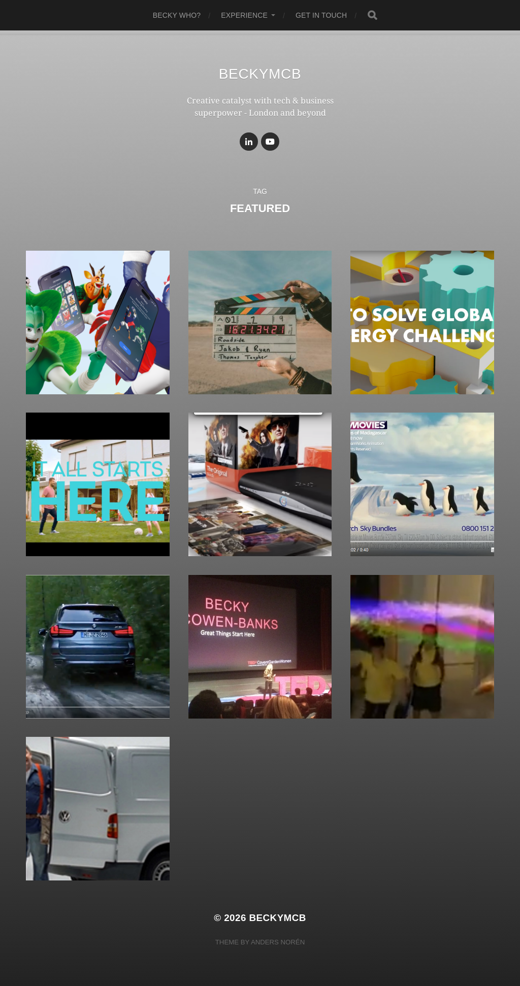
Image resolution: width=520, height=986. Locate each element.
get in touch (321, 15)
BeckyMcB (260, 74)
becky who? (177, 15)
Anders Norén (278, 942)
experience (244, 15)
